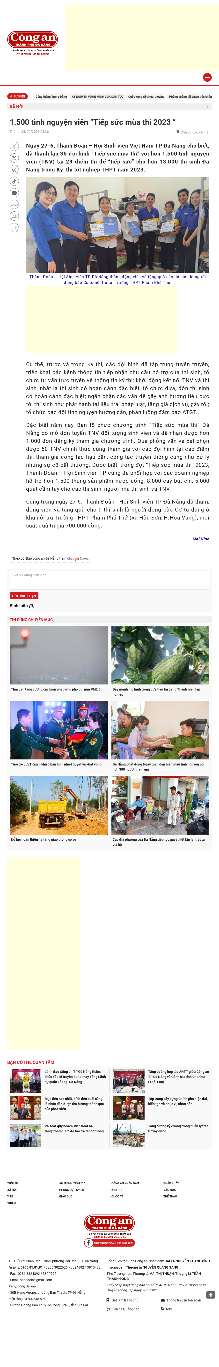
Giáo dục (66, 1196)
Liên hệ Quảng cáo (122, 1309)
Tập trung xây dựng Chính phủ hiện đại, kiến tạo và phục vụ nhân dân (178, 1101)
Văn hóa (169, 1190)
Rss (166, 1309)
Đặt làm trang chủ (122, 1300)
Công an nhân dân (125, 1183)
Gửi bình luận (24, 596)
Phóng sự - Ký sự (71, 1190)
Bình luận (22, 605)
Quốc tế (117, 1196)
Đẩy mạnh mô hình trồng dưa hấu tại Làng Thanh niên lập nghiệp (156, 691)
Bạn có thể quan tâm (30, 1062)
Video (11, 1203)
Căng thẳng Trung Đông (57, 96)
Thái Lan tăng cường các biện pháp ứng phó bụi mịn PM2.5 (56, 689)
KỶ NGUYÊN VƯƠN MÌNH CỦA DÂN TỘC (104, 96)
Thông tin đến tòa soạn (181, 1300)
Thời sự (12, 1183)
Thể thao (170, 1196)
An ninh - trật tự (72, 1183)
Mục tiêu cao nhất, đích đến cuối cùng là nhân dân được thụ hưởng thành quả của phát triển (74, 1104)
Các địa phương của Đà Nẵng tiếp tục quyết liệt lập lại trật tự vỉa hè (159, 842)
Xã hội (16, 106)
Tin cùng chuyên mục (31, 619)
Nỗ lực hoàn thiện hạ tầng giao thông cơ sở (43, 839)
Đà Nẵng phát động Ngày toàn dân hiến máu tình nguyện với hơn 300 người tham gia (158, 766)
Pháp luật (171, 1183)
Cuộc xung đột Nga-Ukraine (152, 96)
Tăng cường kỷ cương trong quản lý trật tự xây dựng (178, 1128)
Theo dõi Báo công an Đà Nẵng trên (50, 559)
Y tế (10, 1196)
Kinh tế (116, 1190)
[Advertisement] (142, 37)
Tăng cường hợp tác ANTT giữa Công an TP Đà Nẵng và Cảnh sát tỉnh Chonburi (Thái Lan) (178, 1077)
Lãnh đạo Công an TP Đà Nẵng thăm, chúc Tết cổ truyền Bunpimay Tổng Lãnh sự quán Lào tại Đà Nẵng (75, 1077)
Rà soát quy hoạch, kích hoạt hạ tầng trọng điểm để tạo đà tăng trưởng (74, 1128)
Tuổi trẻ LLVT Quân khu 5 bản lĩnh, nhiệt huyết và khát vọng (56, 764)
